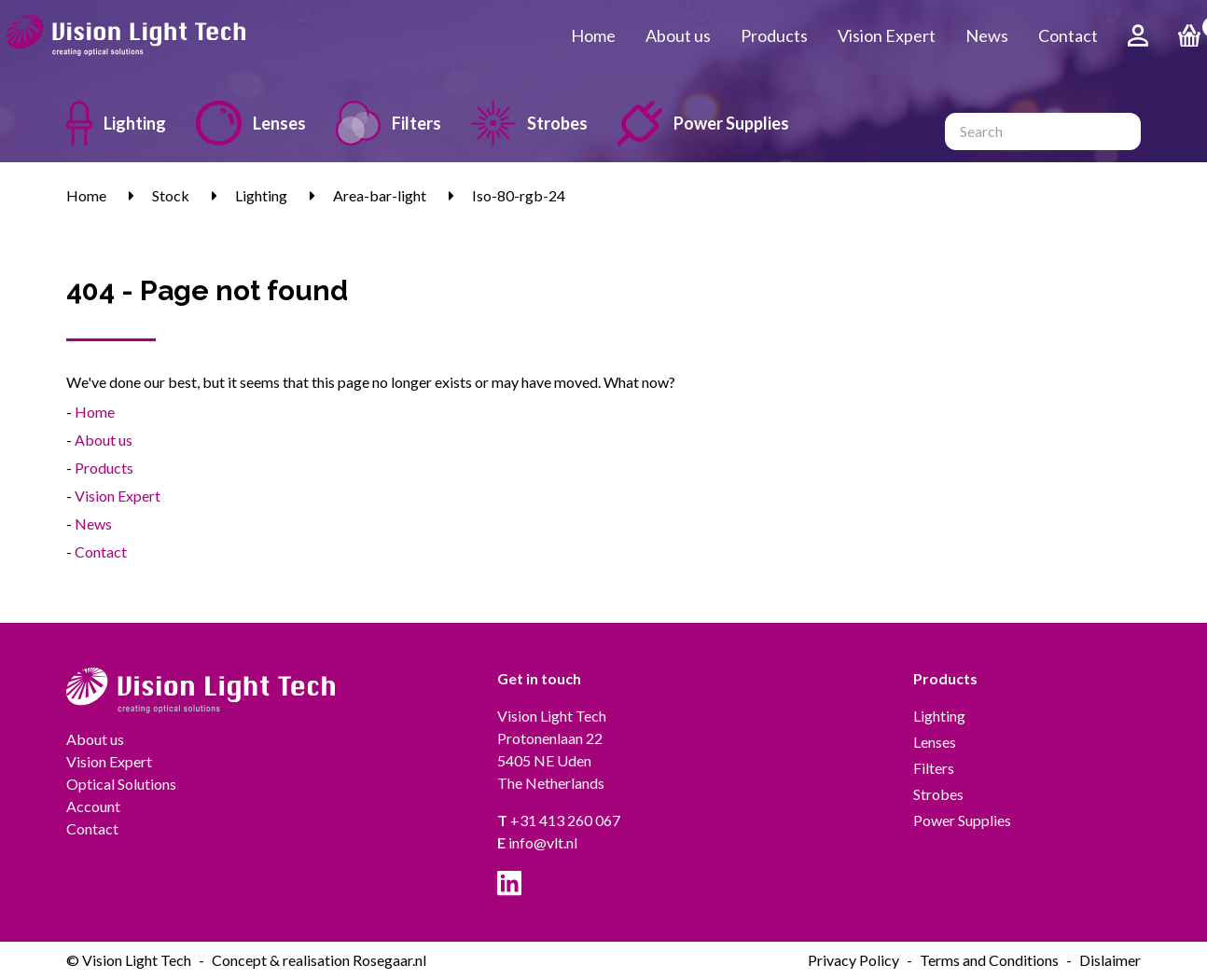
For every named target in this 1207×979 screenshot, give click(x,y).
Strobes (529, 123)
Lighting (116, 123)
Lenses (251, 123)
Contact (1068, 35)
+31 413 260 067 (558, 820)
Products (774, 35)
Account (93, 806)
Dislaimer (1110, 960)
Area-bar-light (379, 195)
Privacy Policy (853, 960)
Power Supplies (703, 123)
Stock (170, 195)
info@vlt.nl (537, 842)
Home (593, 35)
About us (678, 35)
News (986, 35)
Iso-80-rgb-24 (518, 195)
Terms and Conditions (989, 960)
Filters (388, 123)
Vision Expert (887, 35)
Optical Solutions (121, 784)
